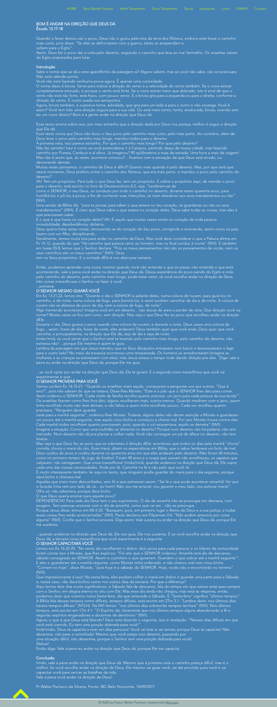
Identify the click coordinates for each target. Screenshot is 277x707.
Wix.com (172, 702)
